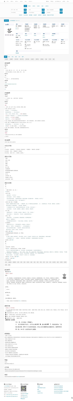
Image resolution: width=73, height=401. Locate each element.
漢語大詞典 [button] (27, 59)
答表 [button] (47, 262)
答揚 (11, 231)
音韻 (16, 56)
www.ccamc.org (9, 394)
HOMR (26, 35)
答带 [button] (44, 262)
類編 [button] (46, 59)
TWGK (35, 35)
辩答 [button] (6, 264)
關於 (47, 1)
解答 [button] (58, 262)
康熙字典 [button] (37, 59)
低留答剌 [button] (9, 262)
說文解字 (35, 15)
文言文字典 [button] (16, 59)
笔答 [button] (37, 262)
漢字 (8, 1)
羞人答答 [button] (54, 262)
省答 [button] (34, 262)
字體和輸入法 (58, 1)
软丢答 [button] (61, 262)
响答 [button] (21, 262)
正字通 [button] (50, 59)
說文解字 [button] (32, 59)
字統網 (38, 386)
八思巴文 (30, 1)
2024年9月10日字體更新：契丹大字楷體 (61, 391)
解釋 (5, 56)
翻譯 (23, 56)
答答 (12, 239)
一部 (19, 300)
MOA (44, 35)
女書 (26, 1)
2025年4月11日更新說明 (58, 387)
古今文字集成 (6, 386)
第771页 (18, 376)
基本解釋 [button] (6, 59)
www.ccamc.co (15, 394)
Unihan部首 (26, 15)
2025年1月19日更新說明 (58, 389)
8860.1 (53, 35)
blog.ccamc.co (15, 396)
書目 (9, 56)
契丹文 (16, 1)
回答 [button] (24, 262)
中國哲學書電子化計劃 (41, 387)
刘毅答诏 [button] (14, 262)
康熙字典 (39, 15)
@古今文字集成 (25, 393)
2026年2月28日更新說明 (58, 386)
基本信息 (6, 20)
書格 (38, 389)
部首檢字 (20, 15)
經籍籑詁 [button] (42, 59)
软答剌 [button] (65, 262)
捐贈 (52, 1)
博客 (64, 1)
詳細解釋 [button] (11, 59)
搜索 (25, 9)
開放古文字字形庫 (50, 15)
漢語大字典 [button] (21, 59)
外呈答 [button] (28, 262)
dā (16, 28)
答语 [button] (50, 262)
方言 (19, 56)
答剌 (13, 258)
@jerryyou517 (24, 395)
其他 (68, 1)
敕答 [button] (31, 262)
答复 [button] (41, 262)
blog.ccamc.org (9, 396)
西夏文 (12, 1)
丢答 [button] (6, 262)
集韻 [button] (53, 59)
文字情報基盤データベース (14, 20)
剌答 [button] (18, 262)
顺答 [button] (9, 264)
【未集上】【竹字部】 (10, 307)
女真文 (21, 1)
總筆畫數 (30, 15)
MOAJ (44, 37)
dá (16, 27)
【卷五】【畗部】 (9, 273)
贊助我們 (23, 398)
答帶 (17, 256)
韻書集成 (44, 15)
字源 (12, 56)
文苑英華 (39, 391)
